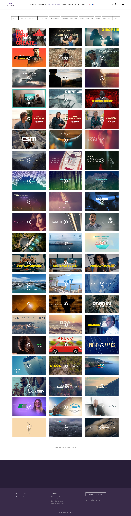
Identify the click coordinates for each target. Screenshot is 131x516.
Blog (77, 4)
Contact (84, 4)
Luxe (98, 18)
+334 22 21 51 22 (95, 494)
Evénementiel (86, 18)
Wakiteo (70, 512)
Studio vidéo (67, 4)
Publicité (42, 18)
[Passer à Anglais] (89, 4)
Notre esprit (42, 4)
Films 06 (33, 4)
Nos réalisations (54, 4)
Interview (54, 18)
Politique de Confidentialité (23, 497)
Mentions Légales (21, 493)
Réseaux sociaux (69, 18)
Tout (14, 18)
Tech (116, 18)
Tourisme (107, 18)
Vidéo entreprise (27, 18)
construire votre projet (65, 447)
